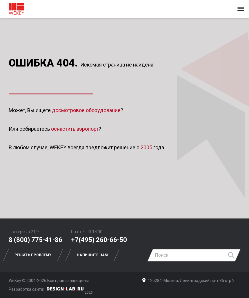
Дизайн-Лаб (65, 289)
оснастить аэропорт (75, 129)
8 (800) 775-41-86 (35, 239)
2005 (146, 147)
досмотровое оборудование (86, 110)
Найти (231, 255)
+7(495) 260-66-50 (99, 239)
